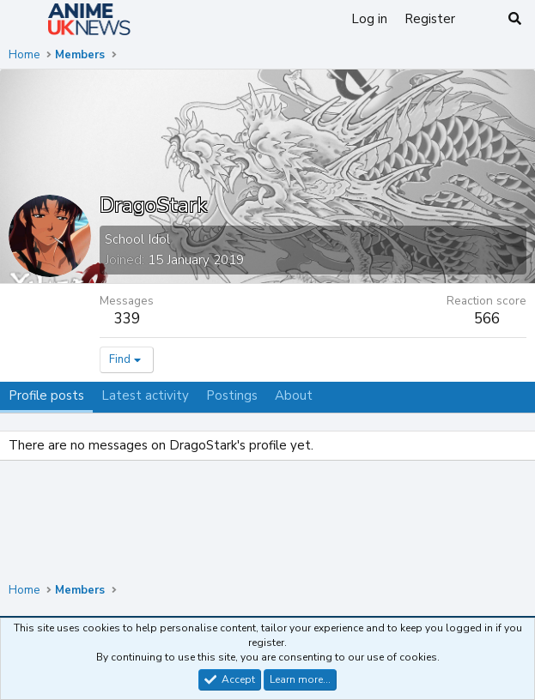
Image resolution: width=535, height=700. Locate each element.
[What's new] (480, 19)
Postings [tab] (232, 395)
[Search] (515, 19)
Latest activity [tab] (145, 395)
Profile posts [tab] (46, 395)
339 (127, 319)
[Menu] (23, 20)
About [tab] (294, 395)
